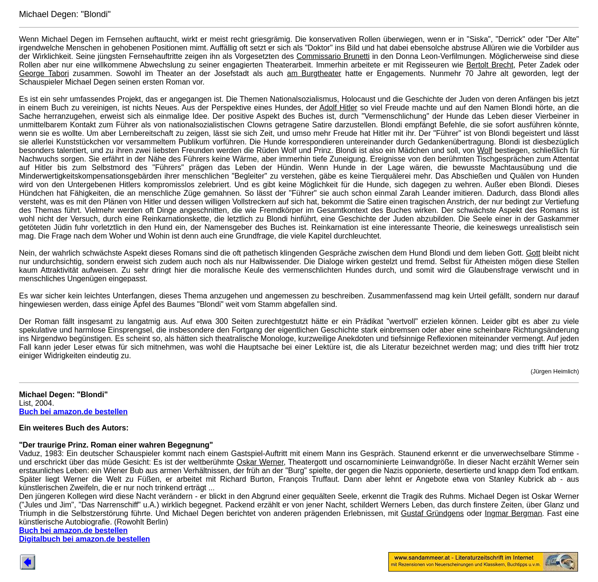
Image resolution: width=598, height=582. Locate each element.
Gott (533, 253)
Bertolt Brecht (489, 65)
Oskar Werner (259, 462)
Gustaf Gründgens (432, 513)
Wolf (484, 150)
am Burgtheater (314, 73)
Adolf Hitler (338, 108)
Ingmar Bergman (513, 513)
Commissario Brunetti (333, 56)
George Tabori (44, 73)
